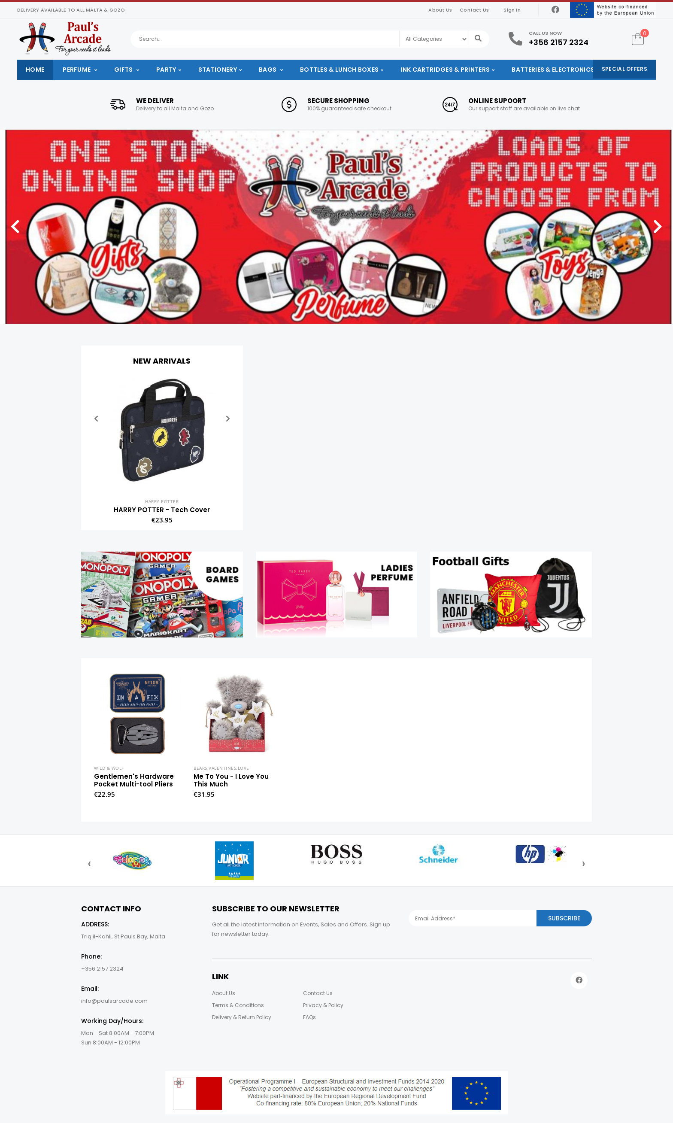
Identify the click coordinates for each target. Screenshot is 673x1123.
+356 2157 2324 (558, 42)
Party (166, 69)
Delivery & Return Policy (241, 1017)
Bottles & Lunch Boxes (339, 69)
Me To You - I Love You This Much (231, 780)
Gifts (124, 69)
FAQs (309, 1017)
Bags (268, 69)
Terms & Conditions (238, 1005)
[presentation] (89, 863)
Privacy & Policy (323, 1005)
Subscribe (564, 918)
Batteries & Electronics (553, 69)
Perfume (77, 69)
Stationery (217, 69)
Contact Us (474, 9)
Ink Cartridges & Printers (445, 69)
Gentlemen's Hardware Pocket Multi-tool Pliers (134, 780)
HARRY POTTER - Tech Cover (162, 509)
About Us (440, 9)
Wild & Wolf (109, 768)
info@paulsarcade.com (114, 1001)
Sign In (511, 9)
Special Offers (624, 69)
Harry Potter (162, 501)
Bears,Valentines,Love (221, 768)
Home (35, 69)
